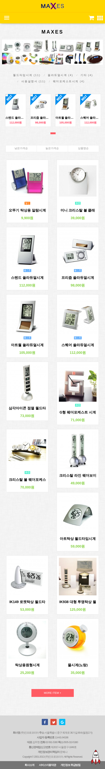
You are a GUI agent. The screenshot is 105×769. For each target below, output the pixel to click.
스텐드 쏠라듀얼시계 (15, 117)
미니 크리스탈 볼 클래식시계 (78, 210)
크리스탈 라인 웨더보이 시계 (77, 476)
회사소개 (29, 765)
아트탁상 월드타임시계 (78, 539)
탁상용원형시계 (27, 665)
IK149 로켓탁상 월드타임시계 (27, 602)
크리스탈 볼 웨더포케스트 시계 (27, 480)
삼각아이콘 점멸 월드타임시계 (27, 408)
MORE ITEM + (52, 692)
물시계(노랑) (78, 665)
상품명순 (83, 148)
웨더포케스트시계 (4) (69, 81)
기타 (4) (86, 75)
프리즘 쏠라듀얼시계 (40, 117)
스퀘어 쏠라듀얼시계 (90, 117)
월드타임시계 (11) (27, 75)
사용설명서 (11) (33, 81)
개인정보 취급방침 (70, 765)
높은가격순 (52, 148)
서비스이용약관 (47, 765)
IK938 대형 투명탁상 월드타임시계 (77, 602)
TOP (96, 757)
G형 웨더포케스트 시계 (78, 412)
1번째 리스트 (53, 133)
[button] (100, 18)
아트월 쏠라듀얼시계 (65, 117)
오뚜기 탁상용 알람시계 (27, 210)
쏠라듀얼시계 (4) (60, 75)
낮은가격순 (21, 148)
